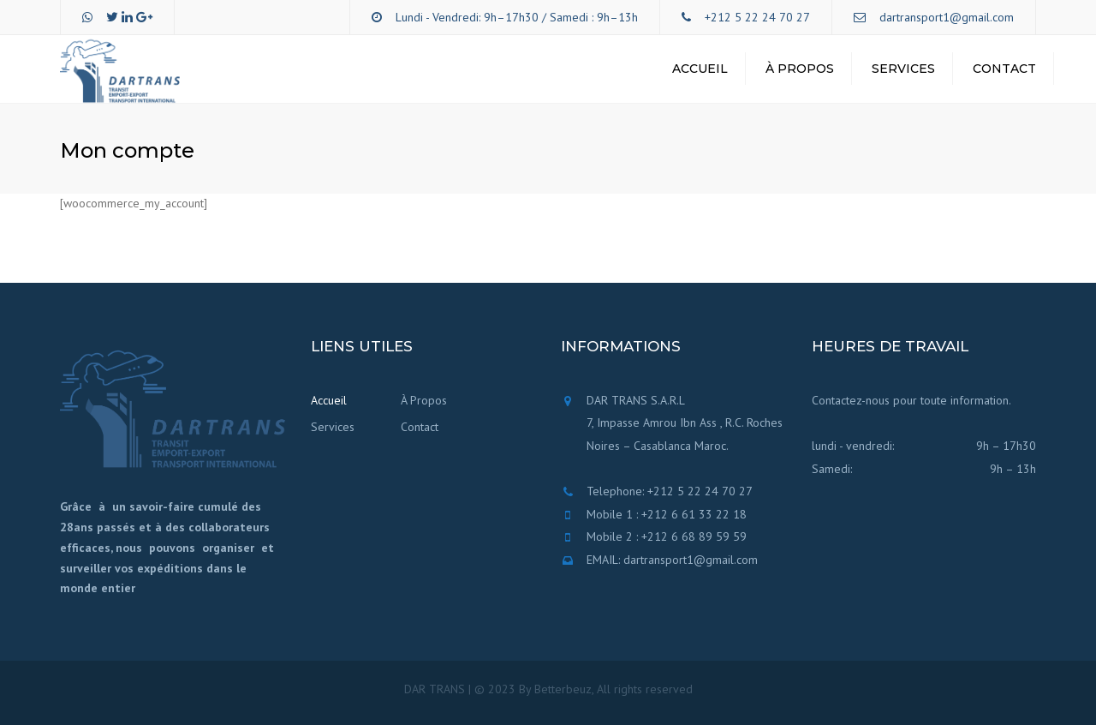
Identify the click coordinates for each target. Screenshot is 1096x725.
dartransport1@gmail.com (946, 17)
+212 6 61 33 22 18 (694, 514)
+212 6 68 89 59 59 (694, 536)
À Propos (799, 68)
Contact (1004, 68)
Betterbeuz (563, 689)
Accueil (700, 68)
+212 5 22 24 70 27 (757, 17)
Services (903, 68)
